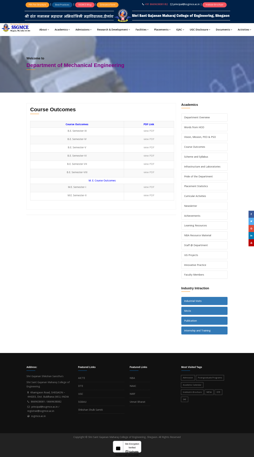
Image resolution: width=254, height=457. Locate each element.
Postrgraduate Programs (210, 377)
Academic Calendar (192, 384)
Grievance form (107, 4)
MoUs (187, 310)
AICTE (81, 378)
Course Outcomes (194, 146)
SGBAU (82, 401)
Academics (62, 29)
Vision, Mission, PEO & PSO (200, 137)
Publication (190, 320)
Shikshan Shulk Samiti (90, 409)
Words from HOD (194, 127)
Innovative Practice (195, 265)
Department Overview (197, 117)
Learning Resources (195, 225)
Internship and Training (197, 330)
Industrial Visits (193, 301)
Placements (162, 29)
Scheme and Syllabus (196, 156)
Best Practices (62, 4)
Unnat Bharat (137, 401)
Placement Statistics (196, 186)
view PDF (149, 130)
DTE (80, 386)
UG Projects (191, 255)
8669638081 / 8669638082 (46, 401)
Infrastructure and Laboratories (202, 166)
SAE (184, 399)
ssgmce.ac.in (38, 416)
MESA (209, 392)
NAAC (133, 386)
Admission (188, 377)
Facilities (142, 29)
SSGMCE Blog (84, 4)
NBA (132, 378)
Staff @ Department (196, 245)
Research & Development (113, 29)
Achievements (192, 215)
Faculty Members (194, 274)
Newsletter (190, 206)
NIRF (132, 393)
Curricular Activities (195, 196)
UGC (80, 393)
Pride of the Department (198, 176)
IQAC (180, 29)
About (44, 29)
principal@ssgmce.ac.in (186, 4)
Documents (224, 29)
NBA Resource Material (197, 235)
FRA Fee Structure (37, 4)
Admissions (83, 29)
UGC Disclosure (200, 29)
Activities (244, 29)
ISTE (218, 392)
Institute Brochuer (214, 4)
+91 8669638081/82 (156, 4)
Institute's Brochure (192, 392)
